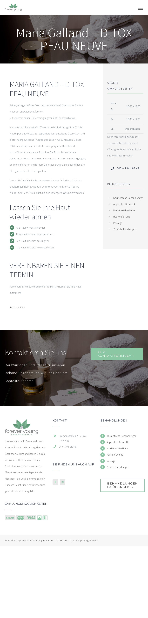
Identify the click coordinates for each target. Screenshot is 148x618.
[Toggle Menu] (141, 8)
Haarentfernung (121, 216)
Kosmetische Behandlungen (128, 197)
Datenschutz (63, 540)
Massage (117, 223)
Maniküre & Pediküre (124, 210)
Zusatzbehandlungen (124, 229)
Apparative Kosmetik (124, 204)
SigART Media (92, 540)
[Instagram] (62, 482)
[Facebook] (55, 482)
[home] (21, 422)
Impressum (48, 540)
